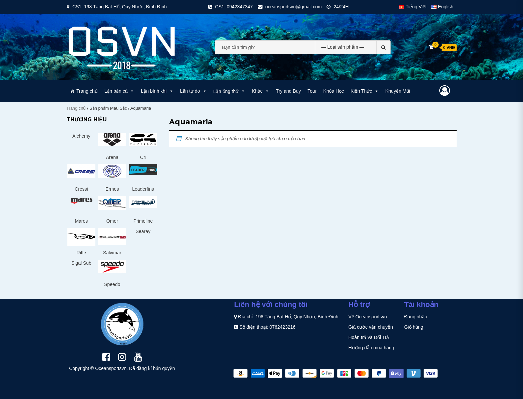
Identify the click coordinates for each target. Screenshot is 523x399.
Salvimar (112, 252)
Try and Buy (288, 91)
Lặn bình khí (157, 91)
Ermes (112, 189)
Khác (260, 91)
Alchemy (81, 136)
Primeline (143, 221)
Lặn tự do (193, 91)
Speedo (112, 284)
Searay (143, 231)
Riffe (81, 252)
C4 (143, 157)
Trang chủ (87, 91)
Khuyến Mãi (397, 91)
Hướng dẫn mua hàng (371, 347)
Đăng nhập (415, 316)
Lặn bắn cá (119, 91)
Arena (112, 157)
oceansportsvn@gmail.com (293, 6)
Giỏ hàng (413, 327)
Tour (312, 91)
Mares (81, 221)
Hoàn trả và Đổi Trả (368, 337)
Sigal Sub (81, 263)
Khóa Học (333, 91)
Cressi (81, 189)
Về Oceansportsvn (367, 316)
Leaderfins (143, 189)
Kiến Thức (365, 91)
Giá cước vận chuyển (370, 327)
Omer (112, 221)
